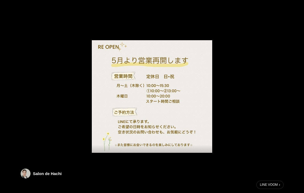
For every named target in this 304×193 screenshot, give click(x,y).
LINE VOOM (269, 185)
